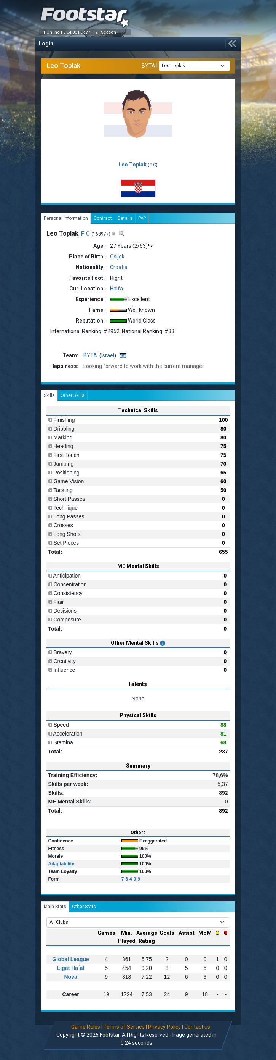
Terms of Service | (125, 1027)
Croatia (119, 267)
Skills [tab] (49, 395)
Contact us (197, 1027)
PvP (142, 218)
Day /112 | (90, 32)
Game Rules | (86, 1027)
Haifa (116, 289)
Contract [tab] (103, 218)
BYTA (148, 65)
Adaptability (61, 863)
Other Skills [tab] (73, 395)
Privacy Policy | (165, 1027)
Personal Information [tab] (66, 218)
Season (109, 32)
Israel (107, 355)
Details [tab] (125, 218)
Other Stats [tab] (84, 906)
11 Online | (52, 32)
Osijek (117, 256)
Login (46, 43)
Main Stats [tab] (55, 906)
